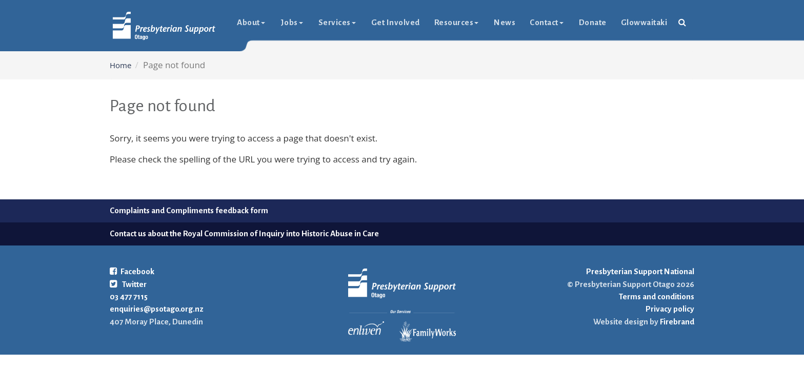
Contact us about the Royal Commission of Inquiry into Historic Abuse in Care (244, 233)
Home (120, 65)
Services (337, 22)
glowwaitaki (644, 22)
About (251, 22)
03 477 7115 (129, 296)
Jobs (291, 22)
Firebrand (676, 321)
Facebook (132, 271)
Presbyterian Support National (640, 271)
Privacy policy (670, 308)
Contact (547, 22)
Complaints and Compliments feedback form (189, 210)
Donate (593, 22)
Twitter (128, 284)
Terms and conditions (656, 296)
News (504, 22)
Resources (456, 22)
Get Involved (395, 22)
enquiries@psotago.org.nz (157, 308)
